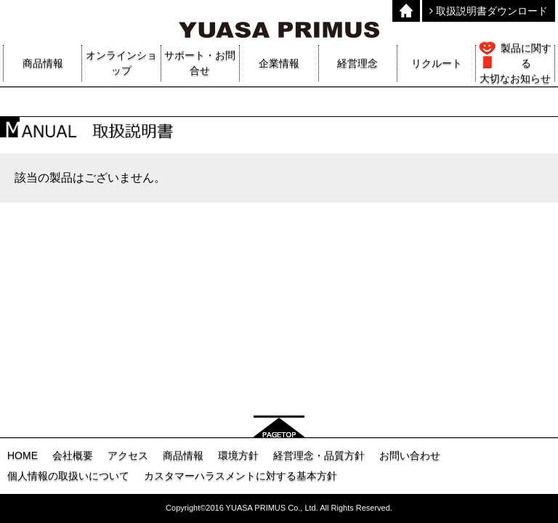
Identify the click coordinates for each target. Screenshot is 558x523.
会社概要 (72, 455)
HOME (22, 455)
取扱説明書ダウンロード (488, 11)
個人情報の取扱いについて (68, 476)
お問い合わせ (409, 455)
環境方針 (238, 455)
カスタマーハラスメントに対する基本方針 (240, 476)
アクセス (128, 455)
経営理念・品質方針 (319, 455)
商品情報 (183, 455)
